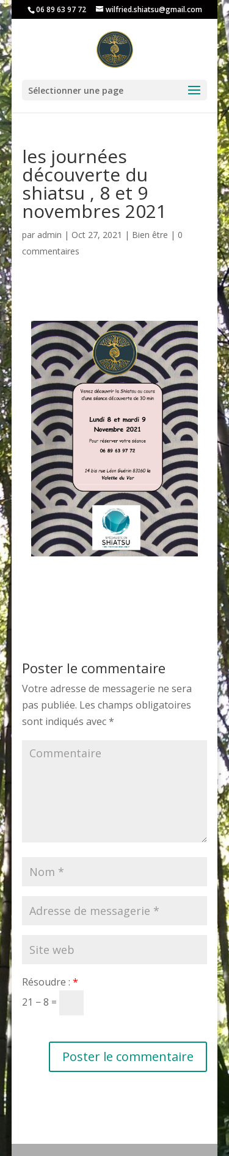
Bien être (150, 234)
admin (49, 234)
